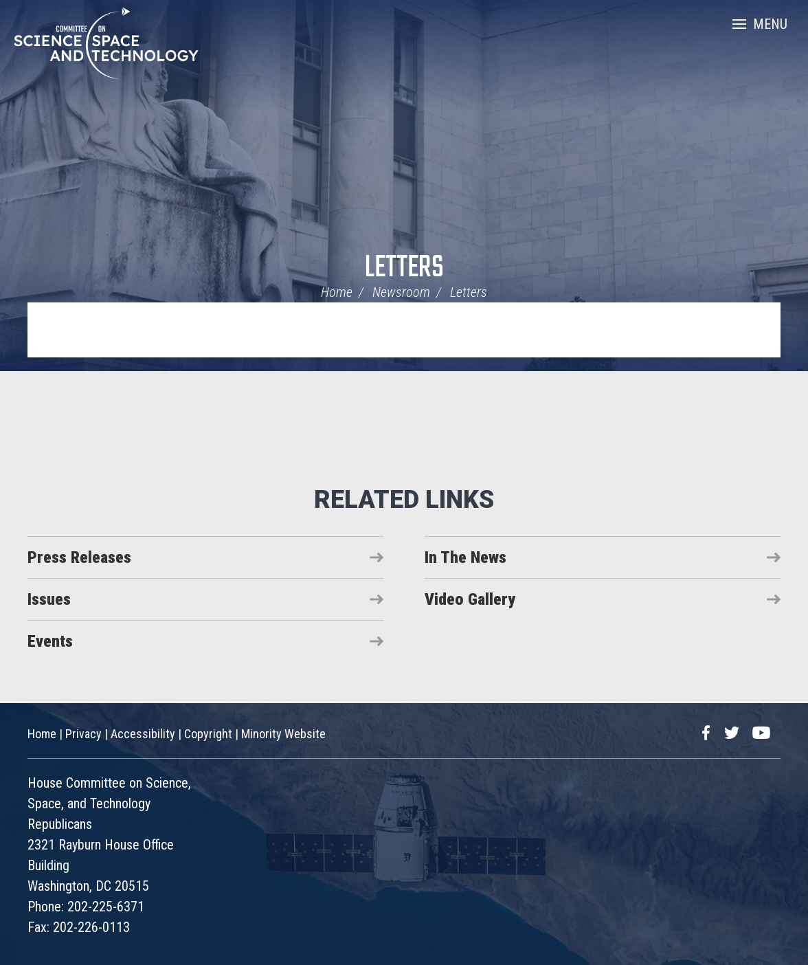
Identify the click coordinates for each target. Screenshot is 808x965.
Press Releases (79, 557)
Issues (49, 599)
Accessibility (143, 733)
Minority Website (283, 733)
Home (336, 292)
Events (50, 641)
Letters (404, 268)
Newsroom (401, 292)
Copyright (208, 733)
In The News (465, 557)
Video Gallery (470, 599)
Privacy (83, 733)
